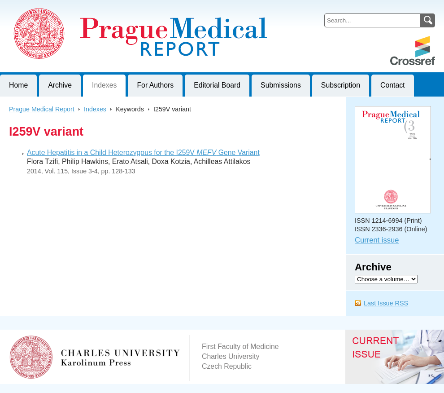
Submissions (281, 85)
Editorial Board (217, 85)
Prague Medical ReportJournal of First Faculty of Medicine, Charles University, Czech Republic (110, 7)
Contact (392, 85)
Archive (60, 85)
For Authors (155, 85)
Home (18, 85)
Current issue (377, 240)
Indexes (104, 85)
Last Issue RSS (386, 303)
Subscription (340, 85)
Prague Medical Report (41, 109)
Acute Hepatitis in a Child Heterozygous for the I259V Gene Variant (143, 152)
